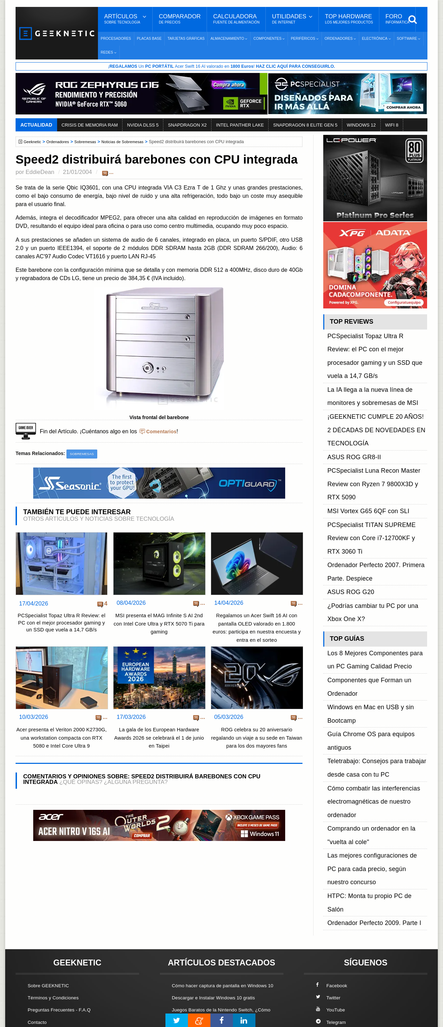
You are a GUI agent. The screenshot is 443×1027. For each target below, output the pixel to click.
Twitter (329, 916)
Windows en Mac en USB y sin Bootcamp (376, 525)
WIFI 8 (391, 125)
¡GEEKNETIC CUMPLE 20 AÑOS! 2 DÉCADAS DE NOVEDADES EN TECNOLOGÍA (370, 380)
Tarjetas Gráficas (186, 38)
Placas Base (149, 38)
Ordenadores (62, 142)
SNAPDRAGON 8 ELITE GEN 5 (305, 125)
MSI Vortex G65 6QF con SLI (361, 419)
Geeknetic (34, 142)
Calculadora (236, 19)
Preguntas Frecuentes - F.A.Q (63, 929)
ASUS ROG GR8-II (350, 396)
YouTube (331, 929)
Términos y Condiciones (56, 916)
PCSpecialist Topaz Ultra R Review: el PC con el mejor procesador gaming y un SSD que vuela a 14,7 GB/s (61, 629)
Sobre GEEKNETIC (51, 904)
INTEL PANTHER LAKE (240, 125)
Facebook (333, 904)
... (111, 172)
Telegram (332, 941)
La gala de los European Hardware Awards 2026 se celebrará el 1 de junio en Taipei (159, 741)
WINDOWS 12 (361, 125)
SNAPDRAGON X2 (187, 125)
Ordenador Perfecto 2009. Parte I (366, 611)
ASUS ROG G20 (347, 458)
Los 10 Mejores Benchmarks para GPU (218, 997)
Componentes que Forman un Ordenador (376, 517)
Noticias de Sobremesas (133, 142)
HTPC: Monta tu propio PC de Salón (370, 604)
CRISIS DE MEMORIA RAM (90, 125)
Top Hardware (349, 19)
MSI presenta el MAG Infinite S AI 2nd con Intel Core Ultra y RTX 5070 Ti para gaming (159, 624)
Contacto (38, 941)
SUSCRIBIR (332, 977)
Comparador (180, 19)
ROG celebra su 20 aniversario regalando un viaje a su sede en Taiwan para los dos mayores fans (257, 741)
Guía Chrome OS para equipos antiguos (375, 533)
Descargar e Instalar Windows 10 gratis (218, 924)
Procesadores (116, 38)
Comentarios (163, 432)
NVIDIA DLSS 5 (143, 125)
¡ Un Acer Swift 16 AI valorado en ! (221, 67)
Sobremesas (92, 142)
